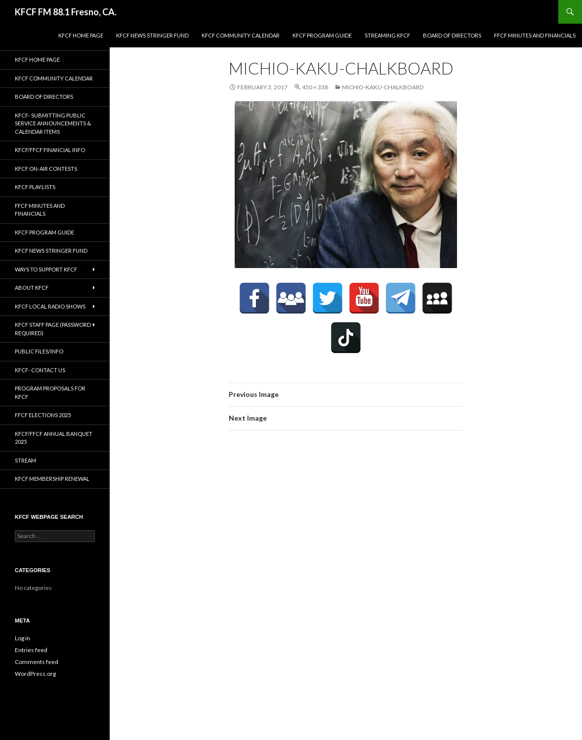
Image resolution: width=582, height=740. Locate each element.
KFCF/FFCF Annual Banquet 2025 (53, 437)
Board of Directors (452, 35)
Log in (22, 638)
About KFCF (31, 287)
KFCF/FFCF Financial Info (50, 150)
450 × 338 (315, 87)
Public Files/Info (39, 351)
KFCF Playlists (35, 187)
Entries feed (31, 650)
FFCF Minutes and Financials (535, 35)
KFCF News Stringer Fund (152, 35)
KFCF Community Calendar (241, 35)
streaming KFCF (387, 35)
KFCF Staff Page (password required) (53, 328)
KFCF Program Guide (322, 35)
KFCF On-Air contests (46, 168)
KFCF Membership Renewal (52, 478)
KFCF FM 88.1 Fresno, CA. (66, 11)
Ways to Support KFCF (46, 269)
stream (25, 460)
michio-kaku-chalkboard (382, 87)
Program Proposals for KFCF (50, 392)
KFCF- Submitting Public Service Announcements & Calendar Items (53, 123)
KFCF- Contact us (40, 370)
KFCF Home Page (80, 35)
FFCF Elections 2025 (43, 415)
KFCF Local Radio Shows (50, 306)
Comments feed (36, 661)
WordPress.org (35, 673)
